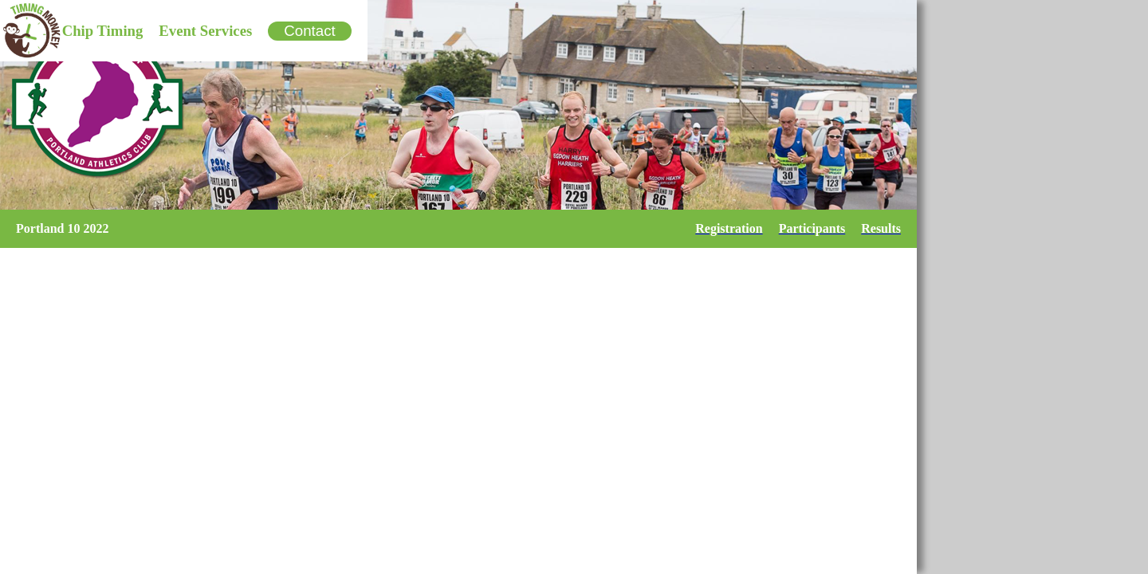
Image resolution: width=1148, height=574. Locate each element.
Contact (309, 30)
